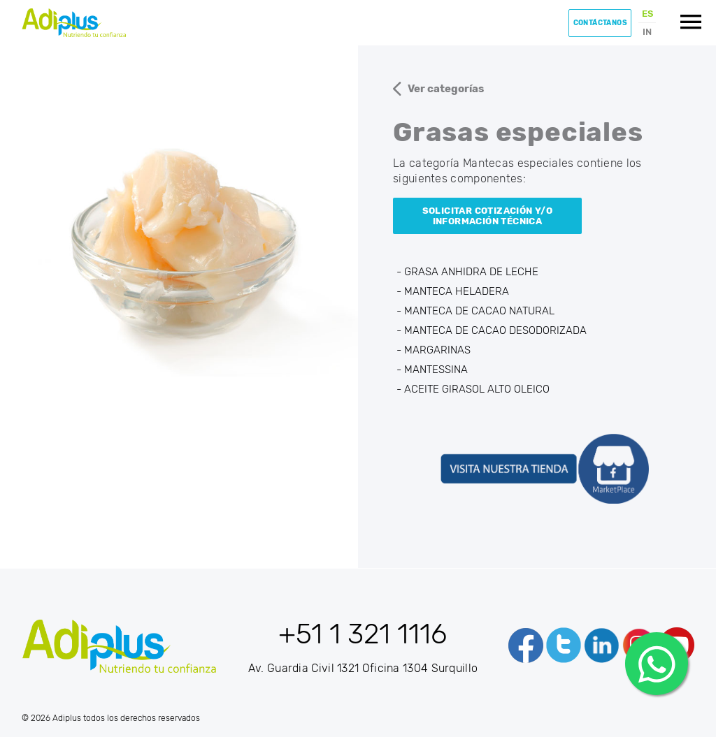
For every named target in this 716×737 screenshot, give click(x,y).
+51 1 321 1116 (362, 634)
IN (647, 32)
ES (647, 13)
